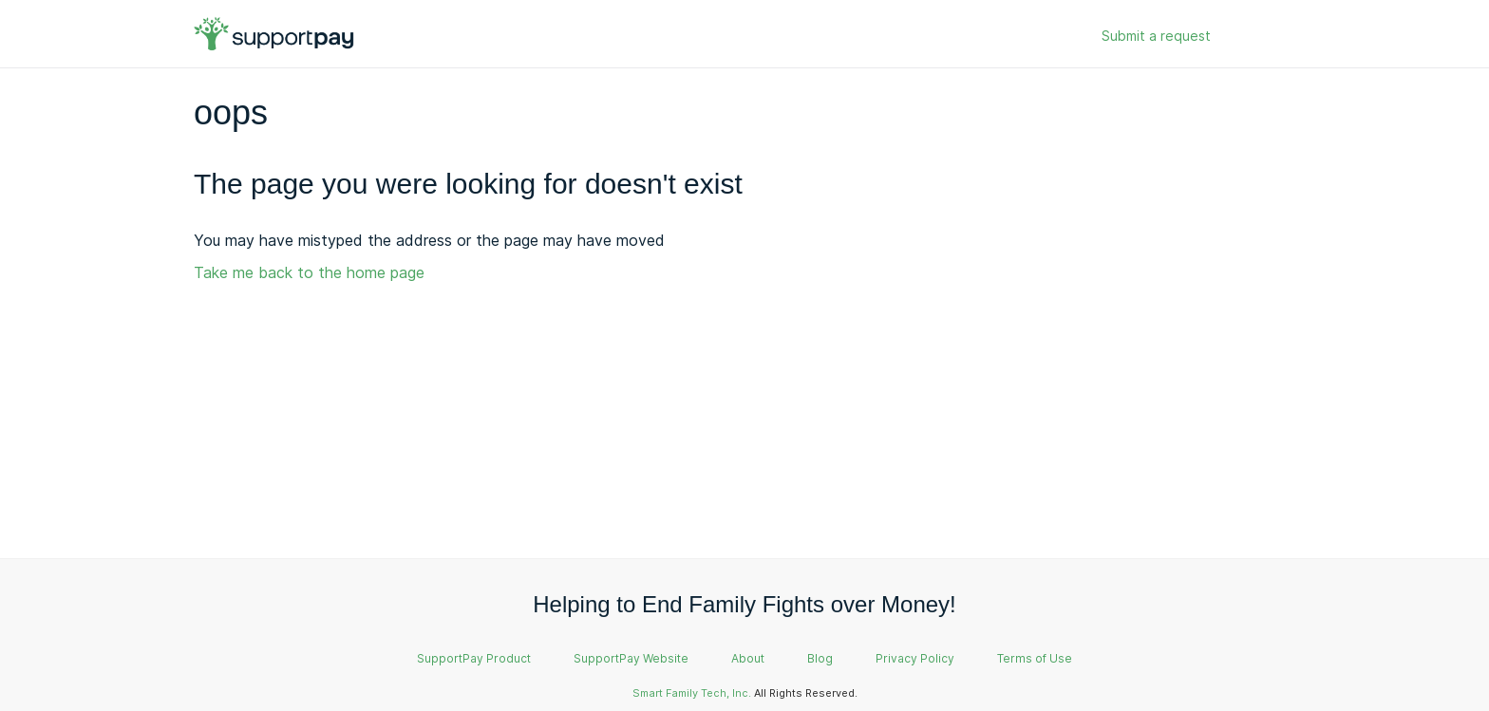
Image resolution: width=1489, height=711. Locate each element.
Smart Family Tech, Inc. (691, 693)
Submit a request (1156, 36)
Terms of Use (1034, 658)
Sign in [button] (1255, 36)
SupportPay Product (474, 658)
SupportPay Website (631, 658)
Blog (820, 658)
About (747, 658)
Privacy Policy (915, 658)
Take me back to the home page (309, 272)
